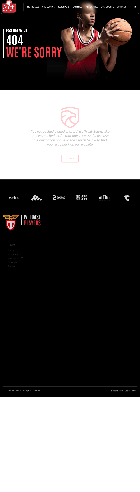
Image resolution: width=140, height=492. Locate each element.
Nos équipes (48, 6)
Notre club (33, 6)
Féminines (77, 6)
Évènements (107, 6)
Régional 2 (63, 6)
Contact (121, 6)
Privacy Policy (116, 391)
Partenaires (91, 6)
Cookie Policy (130, 391)
